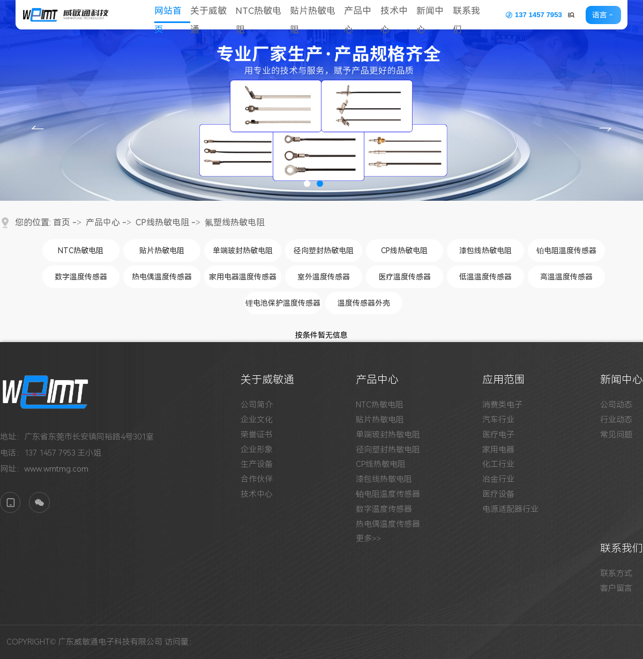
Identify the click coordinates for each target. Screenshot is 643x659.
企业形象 (257, 450)
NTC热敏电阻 (262, 15)
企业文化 (257, 420)
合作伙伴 (257, 479)
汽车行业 (498, 420)
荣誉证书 (257, 435)
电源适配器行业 (510, 509)
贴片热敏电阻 (316, 15)
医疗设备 (498, 494)
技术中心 (399, 15)
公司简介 (257, 405)
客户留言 (616, 589)
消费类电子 (502, 405)
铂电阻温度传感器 (566, 250)
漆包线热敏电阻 (485, 250)
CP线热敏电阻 (162, 222)
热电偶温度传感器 (162, 276)
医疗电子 (498, 435)
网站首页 (170, 15)
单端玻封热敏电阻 (243, 250)
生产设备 (257, 464)
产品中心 (363, 15)
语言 (603, 15)
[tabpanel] (321, 100)
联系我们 (473, 15)
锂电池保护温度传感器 (282, 303)
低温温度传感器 (485, 276)
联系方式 (616, 574)
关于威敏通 (211, 15)
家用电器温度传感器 (242, 276)
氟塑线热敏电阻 (235, 222)
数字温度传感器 (81, 276)
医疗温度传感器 (404, 276)
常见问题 (616, 435)
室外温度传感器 (323, 276)
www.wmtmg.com (56, 469)
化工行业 (498, 464)
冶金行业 (498, 479)
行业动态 (616, 420)
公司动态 (616, 405)
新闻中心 (436, 15)
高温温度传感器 (566, 276)
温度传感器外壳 (364, 303)
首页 (61, 222)
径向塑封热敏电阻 (324, 250)
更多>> (368, 539)
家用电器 (498, 450)
